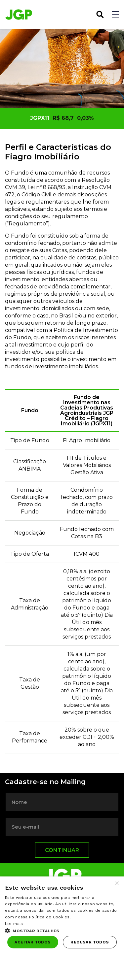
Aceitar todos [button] (33, 942)
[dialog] (62, 915)
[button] (62, 930)
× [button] (116, 883)
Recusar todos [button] (89, 942)
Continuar (62, 850)
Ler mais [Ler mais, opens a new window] (14, 923)
